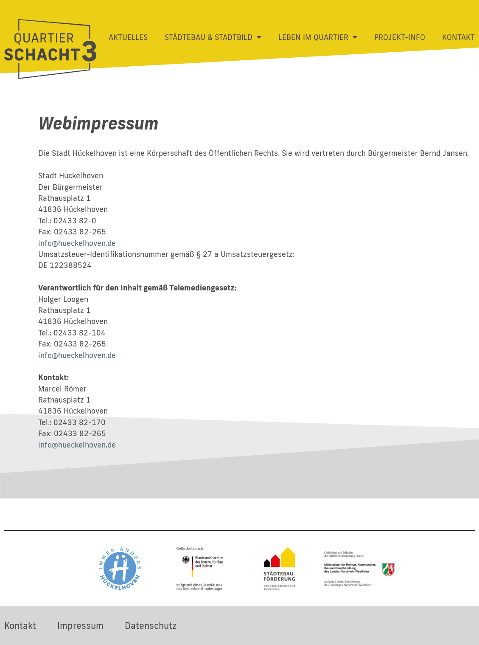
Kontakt (458, 37)
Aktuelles (128, 37)
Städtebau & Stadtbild (213, 37)
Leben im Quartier (317, 37)
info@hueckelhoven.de (77, 243)
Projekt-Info (399, 37)
